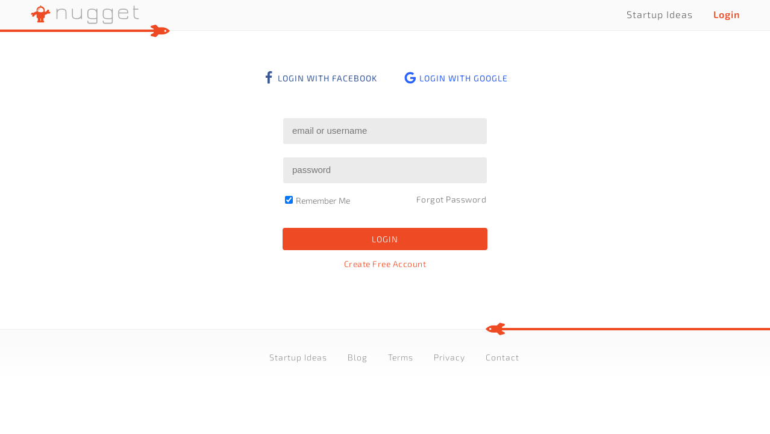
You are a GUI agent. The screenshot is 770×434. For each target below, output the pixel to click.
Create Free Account (385, 264)
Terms (400, 357)
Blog (358, 357)
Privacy (449, 357)
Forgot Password (451, 199)
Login (726, 14)
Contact (502, 357)
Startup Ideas (660, 14)
